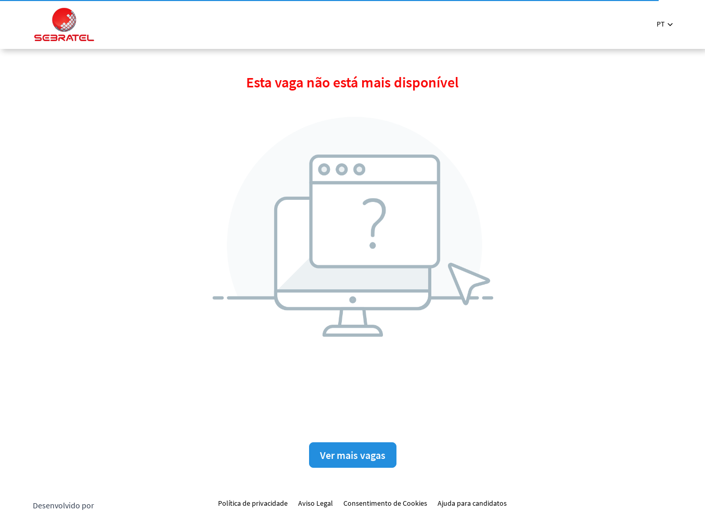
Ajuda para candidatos (472, 503)
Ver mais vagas (353, 455)
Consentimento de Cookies (385, 503)
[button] (665, 24)
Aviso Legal (315, 503)
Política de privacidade (253, 503)
